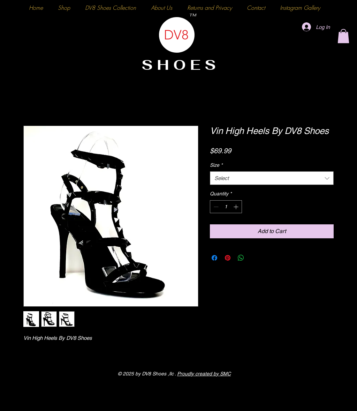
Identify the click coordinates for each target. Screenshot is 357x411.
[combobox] (272, 178)
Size (216, 165)
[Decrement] (215, 207)
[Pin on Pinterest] (227, 258)
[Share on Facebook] (214, 258)
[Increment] (236, 207)
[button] (343, 36)
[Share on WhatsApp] (241, 258)
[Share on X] (254, 258)
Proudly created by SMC (204, 373)
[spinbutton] (226, 207)
